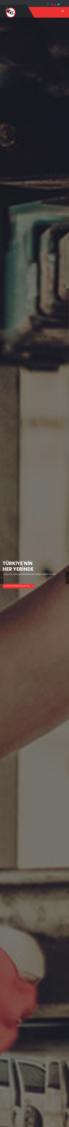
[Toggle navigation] (63, 11)
